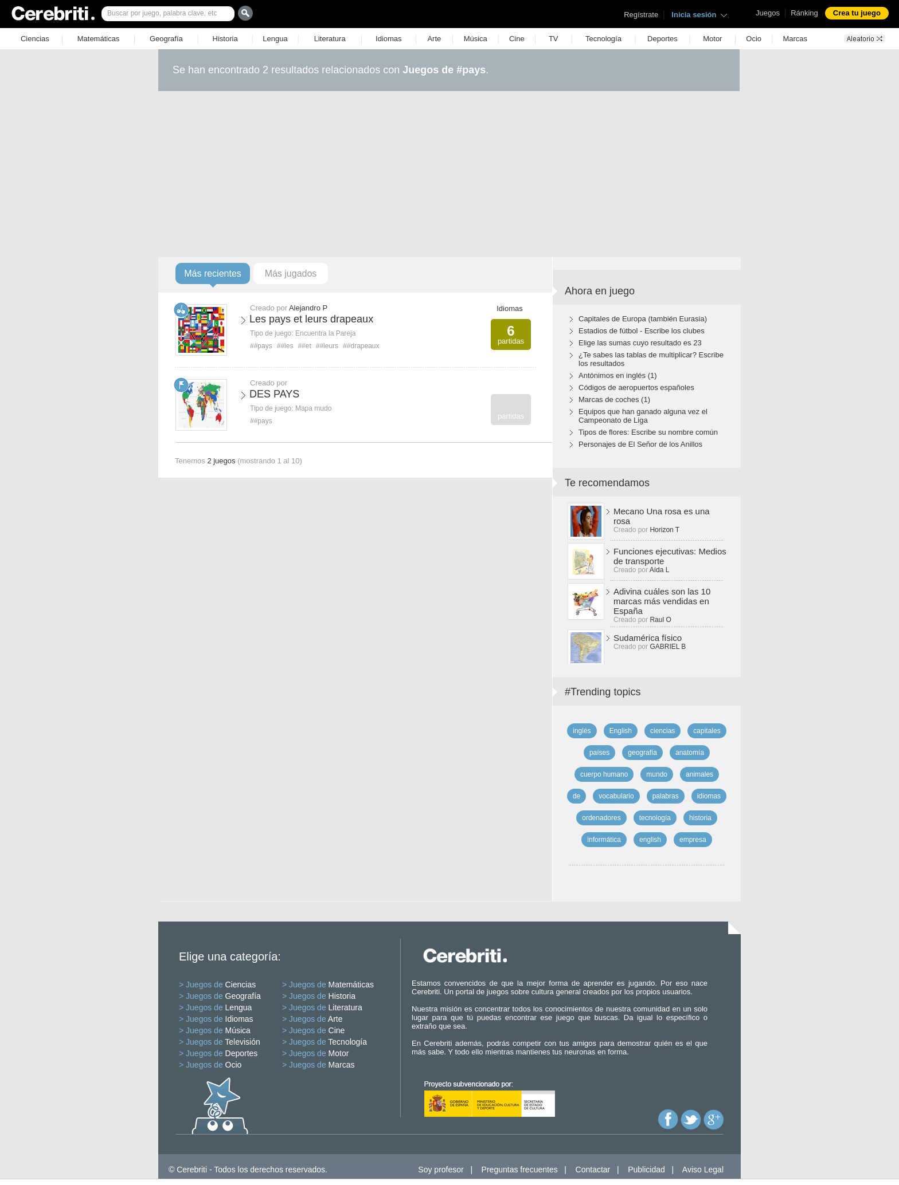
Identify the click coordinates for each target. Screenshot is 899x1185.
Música (475, 38)
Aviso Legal (703, 1169)
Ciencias (35, 38)
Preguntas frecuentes (520, 1169)
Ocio (753, 38)
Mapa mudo (313, 408)
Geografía (166, 38)
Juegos (768, 13)
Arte (434, 38)
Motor (712, 38)
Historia (225, 38)
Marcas (795, 38)
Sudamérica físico (647, 638)
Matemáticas (98, 38)
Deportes (662, 38)
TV (553, 38)
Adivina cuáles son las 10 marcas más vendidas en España (661, 601)
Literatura (330, 38)
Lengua (275, 38)
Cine (517, 38)
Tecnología (603, 38)
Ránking (804, 13)
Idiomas (389, 38)
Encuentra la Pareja (325, 333)
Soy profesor (440, 1169)
